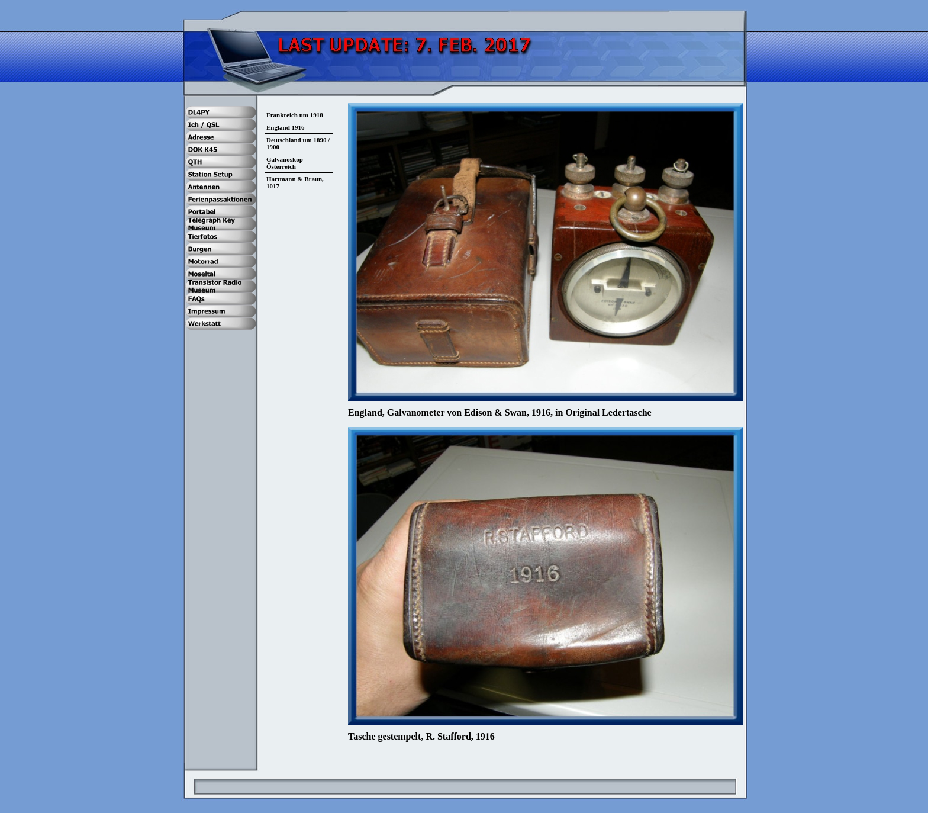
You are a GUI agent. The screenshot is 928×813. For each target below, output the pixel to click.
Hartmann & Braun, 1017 (295, 182)
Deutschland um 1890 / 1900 (298, 143)
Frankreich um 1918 (294, 114)
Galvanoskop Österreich (284, 163)
